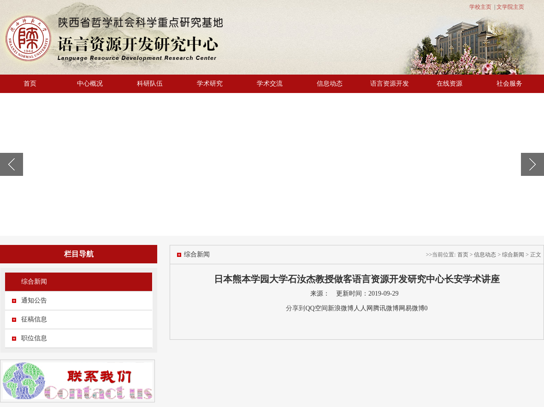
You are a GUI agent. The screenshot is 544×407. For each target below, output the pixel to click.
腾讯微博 (386, 308)
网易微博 (412, 308)
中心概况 (90, 83)
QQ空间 (316, 308)
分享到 (295, 308)
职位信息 (34, 338)
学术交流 (270, 83)
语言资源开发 (389, 83)
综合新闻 (34, 281)
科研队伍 (150, 83)
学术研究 (210, 83)
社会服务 (509, 83)
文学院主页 (510, 7)
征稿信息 (34, 319)
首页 (30, 83)
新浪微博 (341, 308)
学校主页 (480, 7)
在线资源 (449, 83)
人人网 (363, 308)
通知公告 (34, 300)
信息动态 (330, 83)
